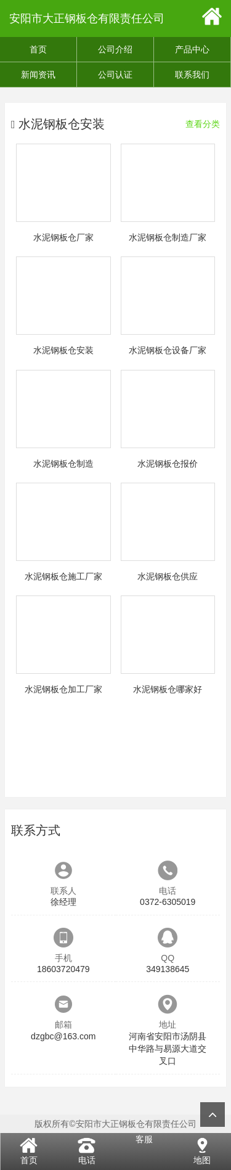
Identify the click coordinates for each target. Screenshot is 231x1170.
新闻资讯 (38, 75)
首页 (38, 49)
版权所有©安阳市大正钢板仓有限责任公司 (115, 1124)
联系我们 (192, 75)
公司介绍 (115, 49)
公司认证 (115, 75)
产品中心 (192, 49)
